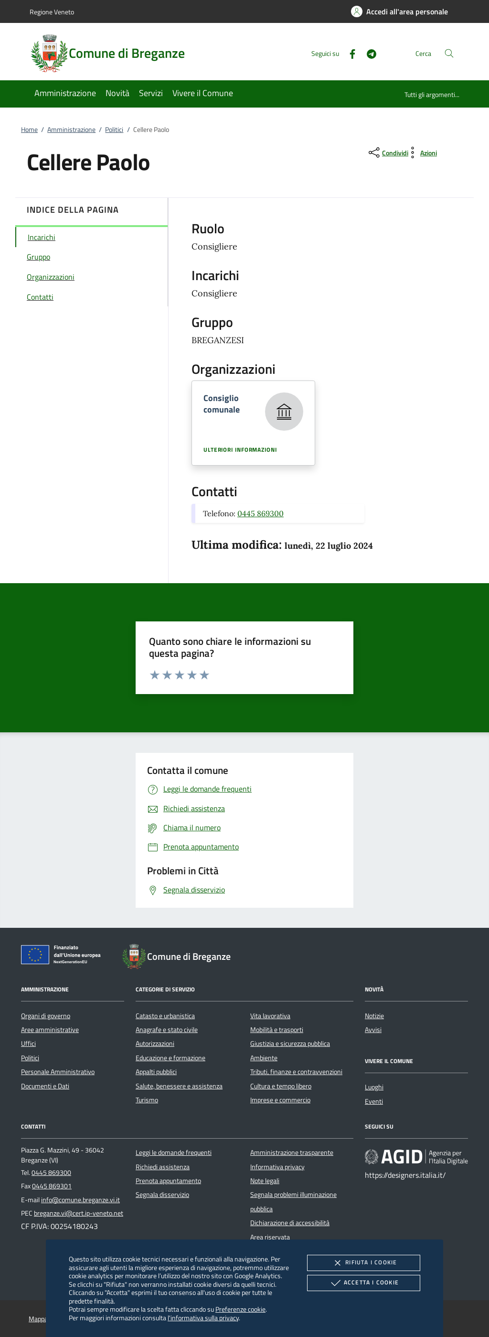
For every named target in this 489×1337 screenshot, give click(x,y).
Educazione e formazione (170, 1058)
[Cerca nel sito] (449, 53)
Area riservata (270, 1237)
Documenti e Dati (45, 1086)
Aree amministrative (50, 1029)
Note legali (264, 1180)
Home (29, 129)
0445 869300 (260, 513)
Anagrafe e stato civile (167, 1029)
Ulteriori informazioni (240, 450)
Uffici (28, 1043)
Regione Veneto (52, 12)
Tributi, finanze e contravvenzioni (296, 1071)
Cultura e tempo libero (280, 1086)
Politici (114, 129)
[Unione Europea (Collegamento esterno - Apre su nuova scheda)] (63, 956)
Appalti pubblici (156, 1071)
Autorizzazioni (155, 1043)
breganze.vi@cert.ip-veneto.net (78, 1213)
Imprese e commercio (280, 1100)
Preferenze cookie (240, 1309)
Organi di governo (45, 1016)
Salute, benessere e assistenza (179, 1086)
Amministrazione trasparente (291, 1152)
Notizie (374, 1016)
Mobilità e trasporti (276, 1029)
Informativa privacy (277, 1167)
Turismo (147, 1100)
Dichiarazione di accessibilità (290, 1222)
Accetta (364, 1283)
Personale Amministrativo (58, 1071)
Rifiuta (363, 1263)
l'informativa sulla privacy (203, 1318)
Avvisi (373, 1029)
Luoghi (374, 1087)
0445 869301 (52, 1186)
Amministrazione (71, 129)
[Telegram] (367, 52)
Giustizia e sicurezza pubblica (290, 1043)
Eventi (374, 1101)
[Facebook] (348, 52)
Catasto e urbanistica (165, 1016)
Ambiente (263, 1058)
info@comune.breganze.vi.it (80, 1200)
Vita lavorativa (270, 1016)
